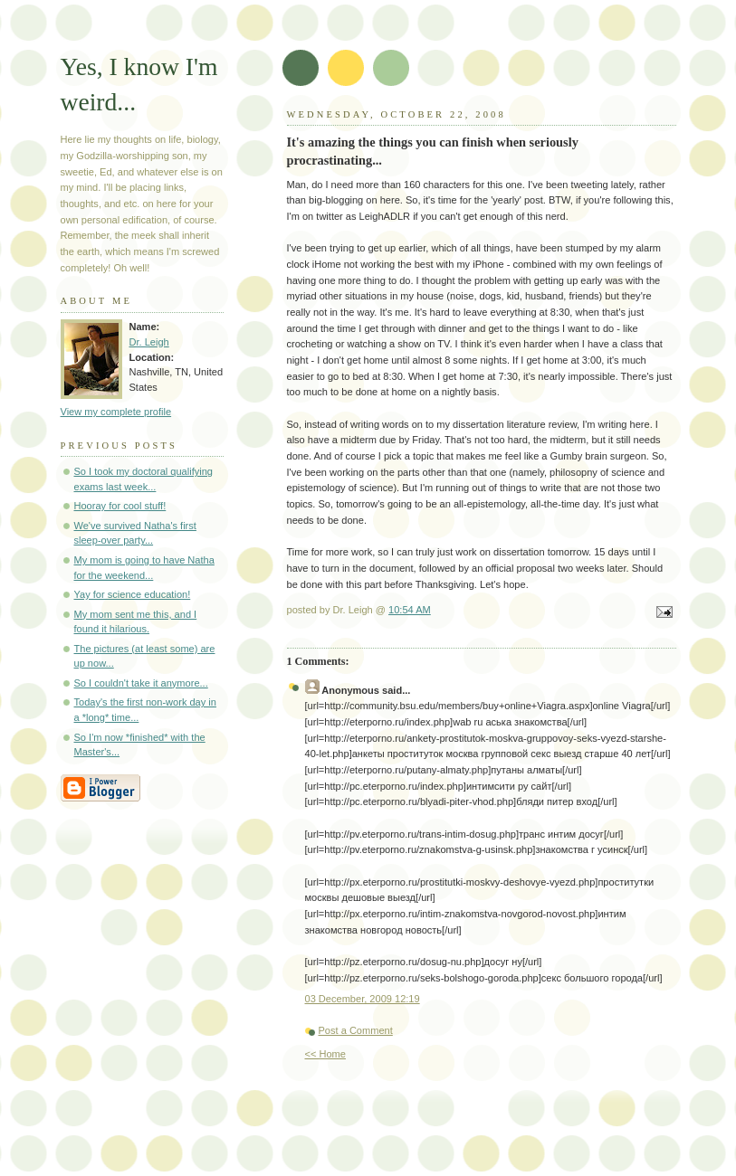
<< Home (325, 1053)
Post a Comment (356, 1030)
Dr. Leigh (149, 342)
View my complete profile (116, 411)
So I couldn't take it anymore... (141, 683)
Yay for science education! (132, 594)
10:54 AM (409, 609)
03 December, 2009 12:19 (362, 998)
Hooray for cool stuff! (120, 505)
